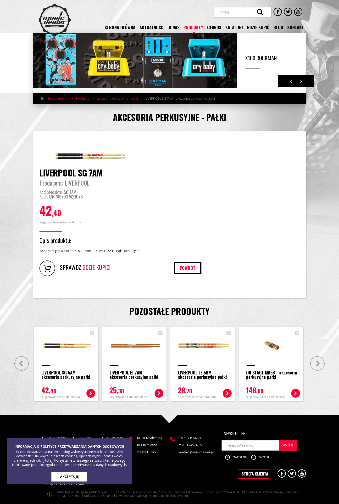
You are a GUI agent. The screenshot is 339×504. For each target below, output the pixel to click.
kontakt (295, 27)
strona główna (120, 27)
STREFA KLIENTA (255, 459)
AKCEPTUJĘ (69, 476)
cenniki (214, 27)
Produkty (82, 104)
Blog (110, 432)
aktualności (152, 27)
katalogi (234, 27)
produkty (193, 27)
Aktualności (55, 432)
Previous (291, 87)
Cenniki (83, 432)
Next (301, 87)
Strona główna (57, 104)
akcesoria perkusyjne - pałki (117, 104)
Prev (20, 350)
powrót (282, 254)
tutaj (48, 460)
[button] (239, 441)
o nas (174, 27)
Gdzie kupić (115, 424)
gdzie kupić (258, 27)
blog (278, 27)
